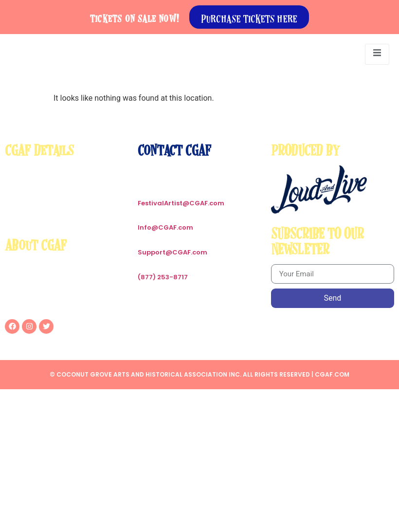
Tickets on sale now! (135, 16)
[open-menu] (377, 54)
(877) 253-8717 (163, 277)
